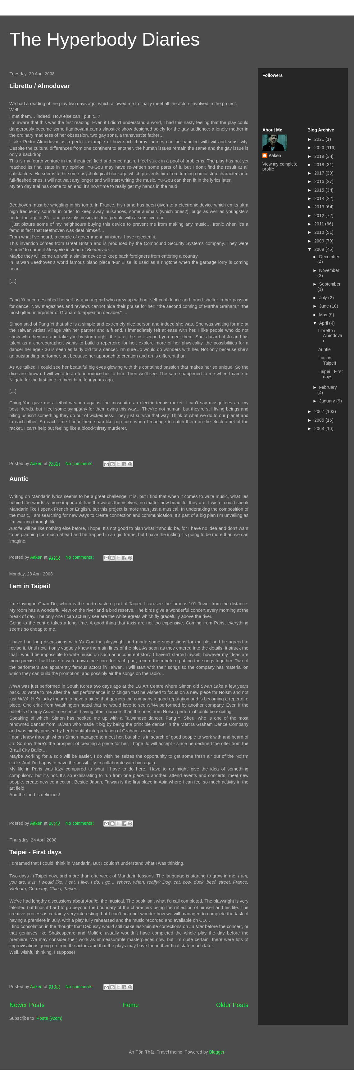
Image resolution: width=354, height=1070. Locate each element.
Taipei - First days (35, 852)
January (327, 400)
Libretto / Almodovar (39, 85)
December (329, 256)
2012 (319, 215)
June (324, 306)
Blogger (216, 1052)
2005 (319, 420)
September (330, 284)
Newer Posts (27, 1004)
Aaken (275, 155)
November (329, 270)
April (324, 323)
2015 (319, 190)
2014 (319, 198)
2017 (319, 173)
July (323, 297)
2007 (319, 411)
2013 (319, 206)
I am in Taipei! (29, 586)
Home (130, 1004)
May (324, 314)
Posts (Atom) (49, 1018)
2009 (319, 240)
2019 (319, 156)
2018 (319, 164)
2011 (319, 223)
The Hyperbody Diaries (104, 39)
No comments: (80, 463)
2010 (319, 232)
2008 (319, 249)
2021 (319, 139)
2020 (319, 147)
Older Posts (232, 1004)
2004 (319, 428)
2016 (319, 181)
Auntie (19, 478)
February (328, 387)
